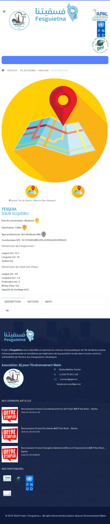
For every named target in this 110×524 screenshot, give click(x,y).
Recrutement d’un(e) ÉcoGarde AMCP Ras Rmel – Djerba (49, 428)
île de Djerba (28, 70)
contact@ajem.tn (68, 379)
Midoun (43, 70)
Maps (48, 301)
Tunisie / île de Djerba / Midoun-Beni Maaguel (32, 200)
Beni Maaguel (60, 70)
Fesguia (12, 70)
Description (12, 301)
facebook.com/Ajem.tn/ (69, 383)
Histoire (32, 301)
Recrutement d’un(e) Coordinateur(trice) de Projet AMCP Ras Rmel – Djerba (59, 408)
